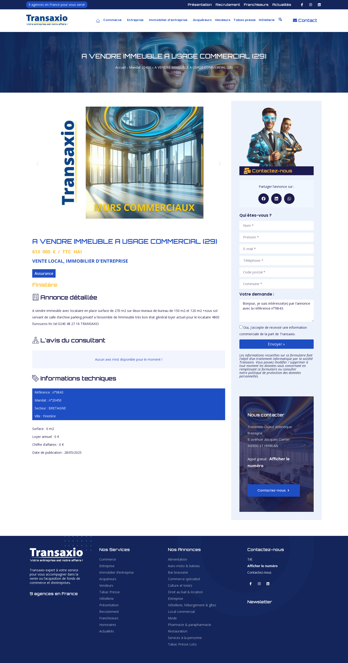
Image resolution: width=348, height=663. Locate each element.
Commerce (112, 20)
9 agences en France (54, 593)
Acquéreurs (202, 20)
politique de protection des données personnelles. (270, 374)
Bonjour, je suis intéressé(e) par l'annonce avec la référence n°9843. (276, 311)
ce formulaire (267, 369)
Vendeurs (222, 20)
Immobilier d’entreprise (168, 20)
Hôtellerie (266, 20)
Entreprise (135, 20)
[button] (113, 20)
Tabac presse (245, 20)
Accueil (120, 67)
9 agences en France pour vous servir (56, 4)
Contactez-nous (259, 572)
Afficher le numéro (262, 566)
